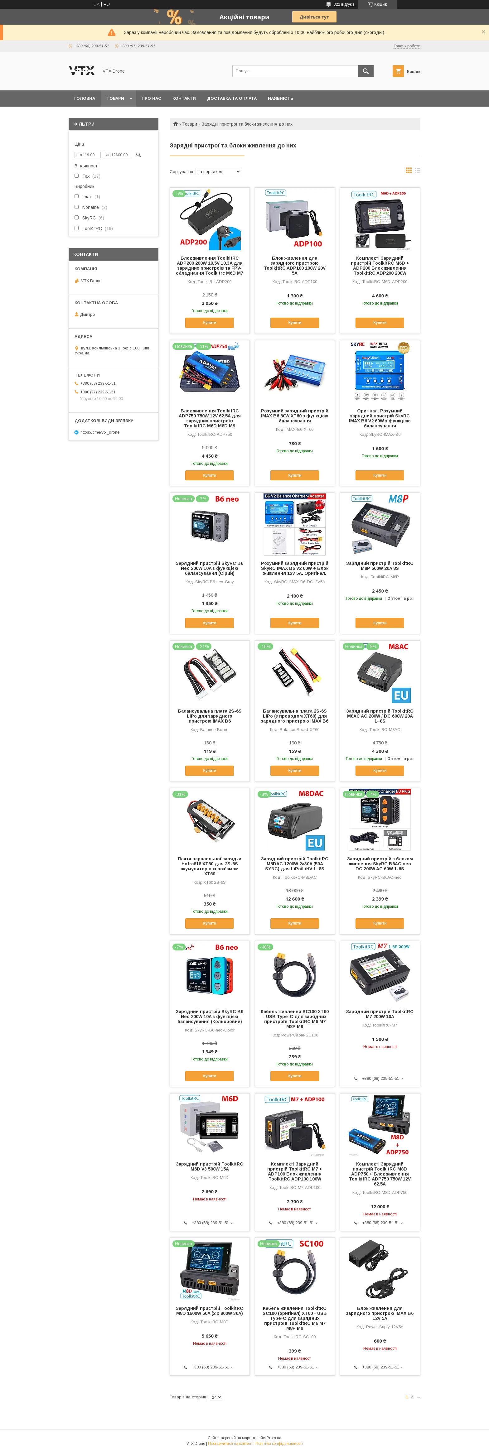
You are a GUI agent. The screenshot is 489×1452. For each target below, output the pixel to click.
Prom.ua (274, 1438)
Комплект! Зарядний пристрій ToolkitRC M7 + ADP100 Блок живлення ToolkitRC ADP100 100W (294, 1171)
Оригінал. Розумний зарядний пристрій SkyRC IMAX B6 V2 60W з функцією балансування (380, 418)
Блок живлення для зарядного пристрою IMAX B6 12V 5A (380, 1313)
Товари (115, 98)
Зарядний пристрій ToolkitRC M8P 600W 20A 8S (380, 566)
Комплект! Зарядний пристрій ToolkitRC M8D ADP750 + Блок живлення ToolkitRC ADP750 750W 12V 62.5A (380, 1173)
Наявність (280, 98)
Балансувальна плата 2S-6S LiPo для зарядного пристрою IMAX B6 (210, 716)
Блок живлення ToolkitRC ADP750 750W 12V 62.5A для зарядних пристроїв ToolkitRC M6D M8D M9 (210, 418)
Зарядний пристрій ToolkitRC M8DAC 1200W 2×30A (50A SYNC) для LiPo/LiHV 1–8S (294, 863)
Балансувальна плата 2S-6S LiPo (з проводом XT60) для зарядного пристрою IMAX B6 (294, 716)
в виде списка (417, 171)
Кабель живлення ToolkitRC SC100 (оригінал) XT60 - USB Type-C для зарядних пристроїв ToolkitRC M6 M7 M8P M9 (295, 1318)
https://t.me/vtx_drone (99, 432)
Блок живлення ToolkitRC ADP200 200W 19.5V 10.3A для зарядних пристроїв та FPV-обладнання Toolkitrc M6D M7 (209, 266)
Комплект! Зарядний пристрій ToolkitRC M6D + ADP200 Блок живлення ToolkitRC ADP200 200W (380, 266)
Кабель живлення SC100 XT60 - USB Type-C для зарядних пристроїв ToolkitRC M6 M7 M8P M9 (295, 1019)
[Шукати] (366, 71)
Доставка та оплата (232, 98)
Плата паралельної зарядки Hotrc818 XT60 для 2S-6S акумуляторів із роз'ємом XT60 (209, 866)
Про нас (151, 98)
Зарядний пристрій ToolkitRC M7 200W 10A (380, 1014)
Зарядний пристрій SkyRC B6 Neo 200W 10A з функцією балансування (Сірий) (209, 568)
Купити (209, 322)
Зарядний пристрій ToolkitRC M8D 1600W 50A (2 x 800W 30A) (209, 1311)
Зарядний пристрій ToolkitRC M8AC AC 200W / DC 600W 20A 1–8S (380, 716)
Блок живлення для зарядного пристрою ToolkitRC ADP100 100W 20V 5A (295, 266)
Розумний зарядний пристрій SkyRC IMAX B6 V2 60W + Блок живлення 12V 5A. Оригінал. (294, 568)
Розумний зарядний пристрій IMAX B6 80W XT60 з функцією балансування (294, 415)
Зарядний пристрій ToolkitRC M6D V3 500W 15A (209, 1166)
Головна (84, 98)
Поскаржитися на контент (230, 1443)
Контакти (184, 98)
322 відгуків (344, 4)
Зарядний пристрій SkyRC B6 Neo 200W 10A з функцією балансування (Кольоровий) (209, 1016)
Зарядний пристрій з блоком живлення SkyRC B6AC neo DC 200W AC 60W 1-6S (380, 863)
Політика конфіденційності (279, 1443)
